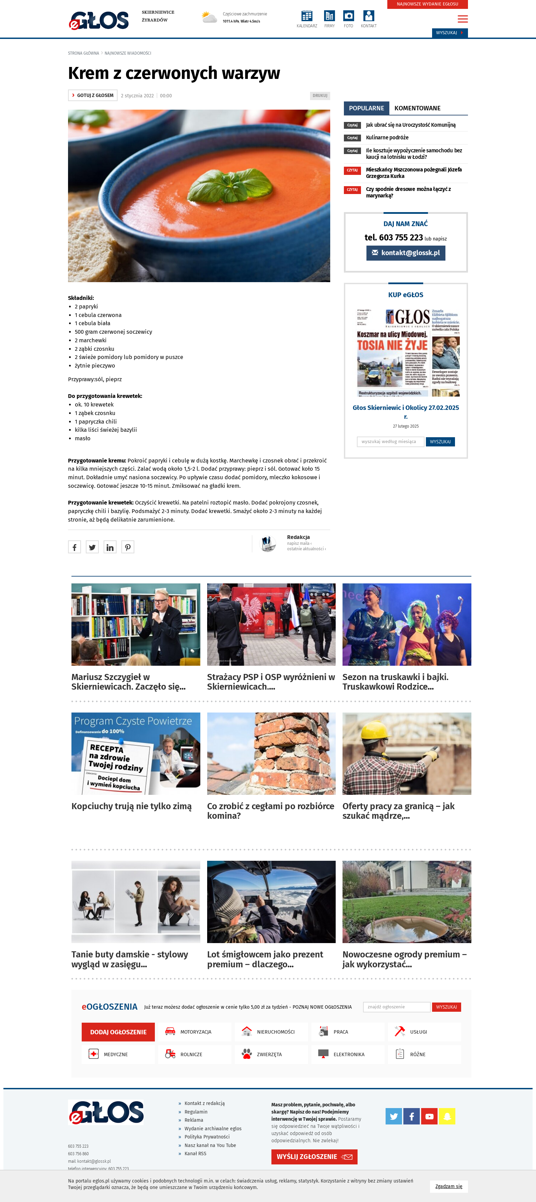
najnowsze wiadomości (128, 53)
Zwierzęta (260, 1053)
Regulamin (196, 1112)
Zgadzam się (452, 1186)
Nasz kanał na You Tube (210, 1145)
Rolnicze (182, 1053)
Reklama (194, 1120)
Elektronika (339, 1053)
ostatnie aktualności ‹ (306, 549)
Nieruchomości (266, 1031)
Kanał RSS (195, 1154)
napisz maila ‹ (299, 543)
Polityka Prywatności (207, 1137)
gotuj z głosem (92, 95)
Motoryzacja (186, 1031)
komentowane (417, 108)
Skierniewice (158, 12)
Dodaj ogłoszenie (118, 1032)
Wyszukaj (450, 33)
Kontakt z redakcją (205, 1103)
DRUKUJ (321, 96)
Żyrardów (155, 20)
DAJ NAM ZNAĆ (406, 223)
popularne (366, 108)
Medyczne (106, 1053)
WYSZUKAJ (440, 442)
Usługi (409, 1031)
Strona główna (83, 53)
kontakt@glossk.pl (406, 253)
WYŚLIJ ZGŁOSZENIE (307, 1157)
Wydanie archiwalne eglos (213, 1129)
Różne (408, 1053)
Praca (331, 1031)
